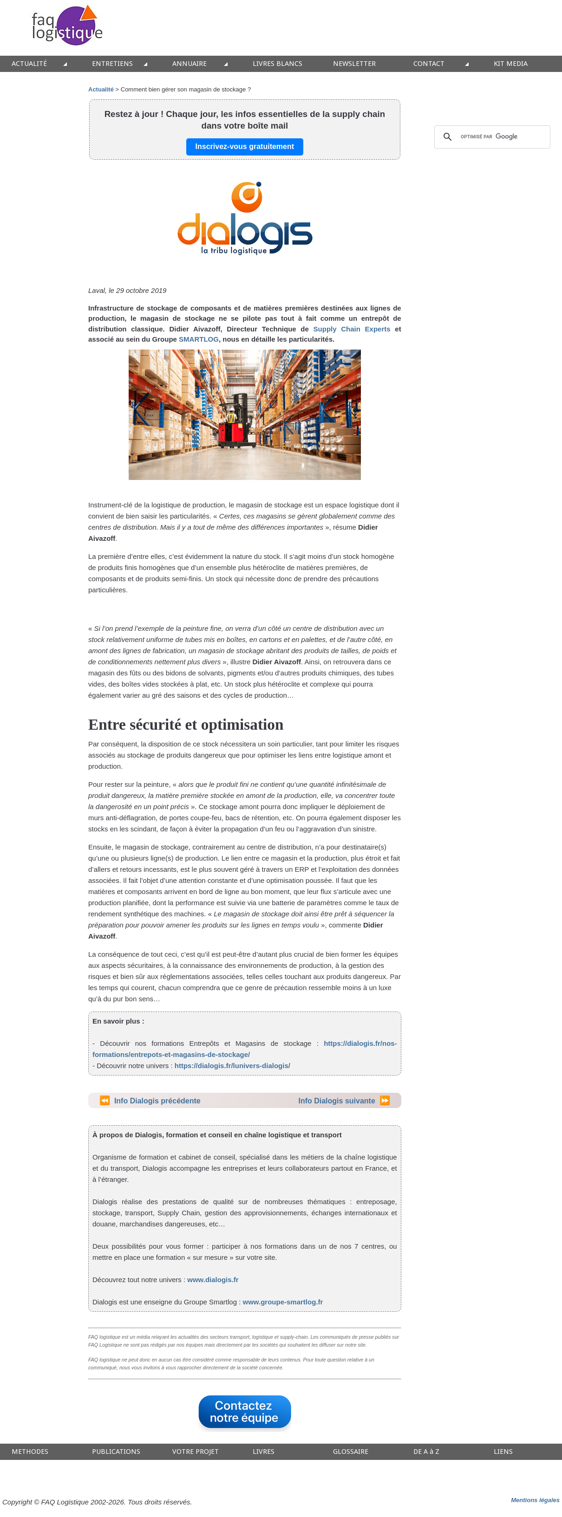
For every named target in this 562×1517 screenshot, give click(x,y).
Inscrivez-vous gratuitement (245, 146)
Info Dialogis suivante (336, 1101)
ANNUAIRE (189, 63)
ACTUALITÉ (29, 63)
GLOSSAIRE (350, 1451)
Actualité (101, 89)
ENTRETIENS (112, 63)
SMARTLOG (199, 339)
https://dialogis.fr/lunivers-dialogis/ (232, 1066)
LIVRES (263, 1451)
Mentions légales (535, 1500)
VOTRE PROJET (195, 1451)
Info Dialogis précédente (157, 1101)
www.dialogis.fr (212, 1280)
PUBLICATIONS (116, 1451)
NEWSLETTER (354, 63)
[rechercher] (491, 137)
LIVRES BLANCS (277, 63)
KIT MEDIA (511, 63)
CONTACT (428, 63)
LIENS (503, 1451)
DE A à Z (426, 1451)
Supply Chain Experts (352, 329)
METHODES (30, 1451)
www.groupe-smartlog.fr (282, 1302)
